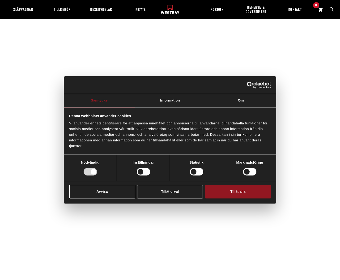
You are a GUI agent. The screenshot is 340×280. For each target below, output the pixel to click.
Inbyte (140, 9)
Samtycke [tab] (99, 100)
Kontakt (295, 9)
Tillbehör (62, 9)
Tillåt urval (170, 191)
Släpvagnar (23, 9)
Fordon (217, 9)
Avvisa (102, 191)
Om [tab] (241, 100)
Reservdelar (101, 9)
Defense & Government (256, 9)
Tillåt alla (238, 191)
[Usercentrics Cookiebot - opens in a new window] (250, 85)
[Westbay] (170, 7)
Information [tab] (170, 100)
